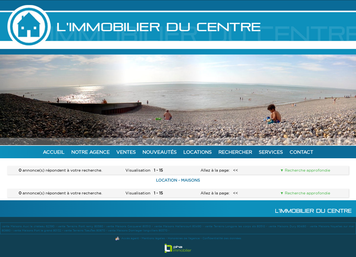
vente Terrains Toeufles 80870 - (86, 230)
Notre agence (90, 152)
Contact (301, 152)
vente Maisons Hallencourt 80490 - (179, 226)
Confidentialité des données (221, 238)
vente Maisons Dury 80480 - (289, 226)
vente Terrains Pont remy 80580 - (82, 226)
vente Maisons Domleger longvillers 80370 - (138, 230)
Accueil (54, 152)
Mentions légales (153, 238)
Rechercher (235, 152)
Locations (197, 152)
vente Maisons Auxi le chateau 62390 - (30, 226)
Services (271, 152)
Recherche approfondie (307, 170)
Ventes (126, 152)
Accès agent (130, 238)
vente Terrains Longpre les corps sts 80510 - (236, 226)
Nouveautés (159, 152)
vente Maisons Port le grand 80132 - (38, 230)
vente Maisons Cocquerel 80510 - (130, 226)
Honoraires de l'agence (184, 238)
